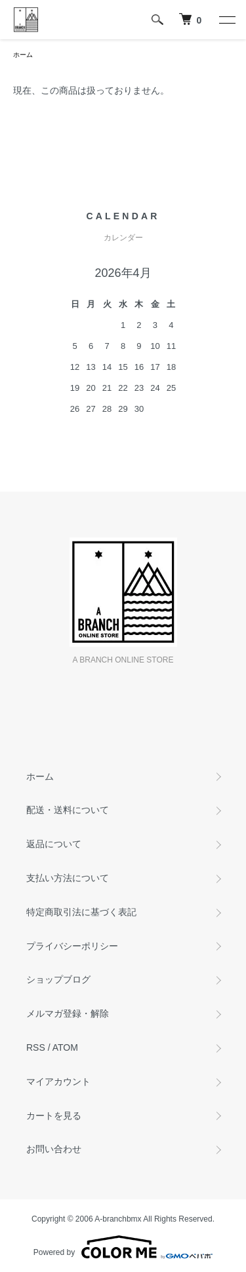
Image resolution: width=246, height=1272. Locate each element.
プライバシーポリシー (72, 946)
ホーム (23, 54)
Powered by (123, 1247)
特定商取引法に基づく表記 (81, 912)
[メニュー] (226, 19)
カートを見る (53, 1115)
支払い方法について (67, 878)
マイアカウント (58, 1081)
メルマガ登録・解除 (67, 1013)
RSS (35, 1047)
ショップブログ (58, 979)
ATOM (65, 1047)
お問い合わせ (53, 1149)
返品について (53, 844)
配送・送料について (67, 810)
